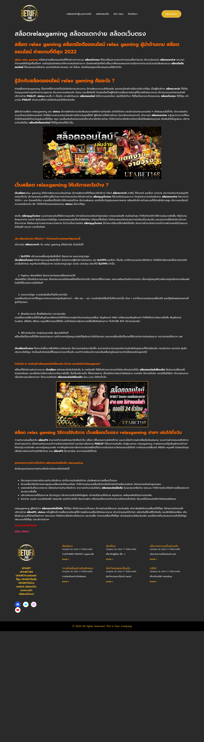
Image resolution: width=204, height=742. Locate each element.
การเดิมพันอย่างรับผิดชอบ (77, 568)
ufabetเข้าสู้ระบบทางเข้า (79, 14)
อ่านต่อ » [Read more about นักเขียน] (109, 559)
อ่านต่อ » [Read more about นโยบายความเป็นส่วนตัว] (153, 559)
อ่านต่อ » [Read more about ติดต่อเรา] (65, 559)
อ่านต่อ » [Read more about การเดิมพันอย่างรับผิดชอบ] (65, 581)
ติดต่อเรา (132, 14)
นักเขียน (111, 546)
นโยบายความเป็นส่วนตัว (164, 546)
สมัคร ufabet (22, 531)
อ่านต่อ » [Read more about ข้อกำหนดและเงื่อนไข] (109, 581)
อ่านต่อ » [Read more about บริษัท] (153, 581)
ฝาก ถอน (118, 14)
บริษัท (153, 568)
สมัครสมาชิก (102, 14)
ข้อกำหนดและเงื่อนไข (118, 568)
